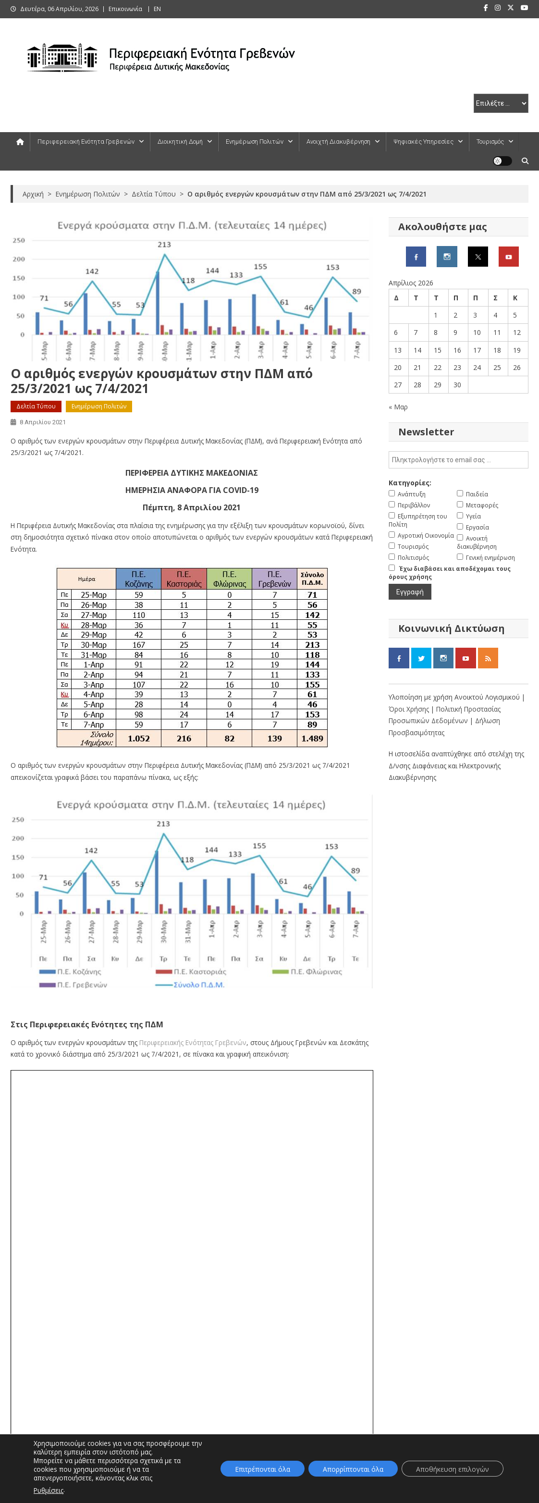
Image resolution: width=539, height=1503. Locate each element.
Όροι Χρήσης (410, 709)
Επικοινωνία (125, 9)
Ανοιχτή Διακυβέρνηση (338, 141)
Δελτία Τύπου (36, 406)
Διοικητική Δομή (180, 141)
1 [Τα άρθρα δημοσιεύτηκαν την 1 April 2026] (436, 315)
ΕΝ (157, 9)
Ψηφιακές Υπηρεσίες (423, 141)
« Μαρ (398, 406)
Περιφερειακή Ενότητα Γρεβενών (86, 141)
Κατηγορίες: (410, 482)
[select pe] (501, 103)
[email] (458, 459)
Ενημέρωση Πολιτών (254, 141)
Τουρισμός (490, 141)
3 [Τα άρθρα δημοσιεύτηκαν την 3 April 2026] (475, 315)
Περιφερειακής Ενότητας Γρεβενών (192, 1042)
